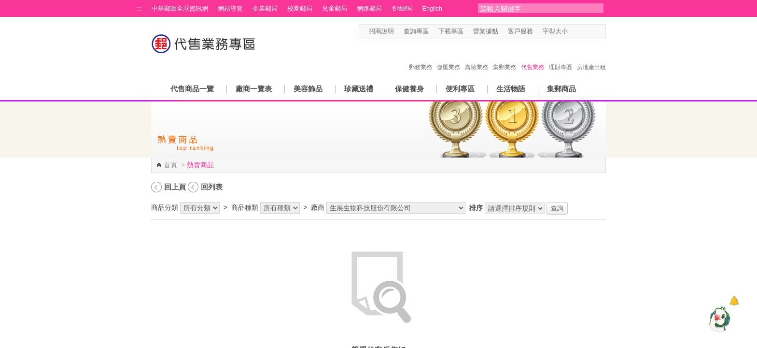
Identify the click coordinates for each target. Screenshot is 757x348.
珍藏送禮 (358, 89)
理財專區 (560, 57)
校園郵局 (299, 8)
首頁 (170, 165)
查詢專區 (416, 31)
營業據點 (485, 31)
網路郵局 (369, 8)
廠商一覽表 (254, 89)
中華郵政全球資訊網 (180, 8)
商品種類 (244, 207)
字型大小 (555, 31)
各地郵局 (402, 8)
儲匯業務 (448, 57)
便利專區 (460, 89)
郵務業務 (420, 57)
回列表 (212, 187)
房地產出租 (591, 57)
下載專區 (450, 31)
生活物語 (510, 89)
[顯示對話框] (734, 301)
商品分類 (164, 207)
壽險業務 (476, 57)
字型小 (573, 31)
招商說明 (381, 31)
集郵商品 (561, 89)
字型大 (592, 31)
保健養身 (409, 89)
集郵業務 (504, 57)
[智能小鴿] (718, 319)
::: (139, 8)
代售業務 (532, 57)
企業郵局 (265, 8)
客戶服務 (520, 31)
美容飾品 (308, 89)
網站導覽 (230, 8)
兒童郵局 (334, 8)
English (432, 8)
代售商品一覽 (192, 89)
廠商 (317, 207)
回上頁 (175, 187)
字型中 (583, 31)
